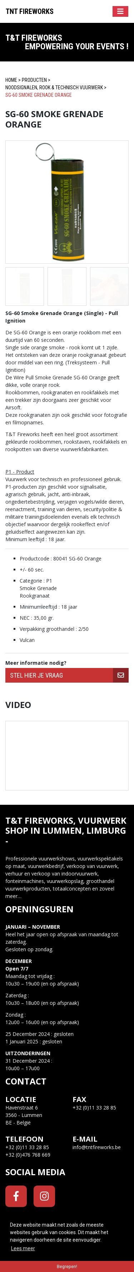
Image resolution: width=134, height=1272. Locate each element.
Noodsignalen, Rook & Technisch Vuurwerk (54, 87)
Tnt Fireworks (30, 11)
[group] (67, 675)
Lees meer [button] (23, 1248)
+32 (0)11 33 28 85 (27, 1147)
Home (11, 80)
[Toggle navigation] (120, 11)
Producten (34, 80)
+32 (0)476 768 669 (27, 1154)
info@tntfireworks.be (97, 1147)
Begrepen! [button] (67, 1266)
